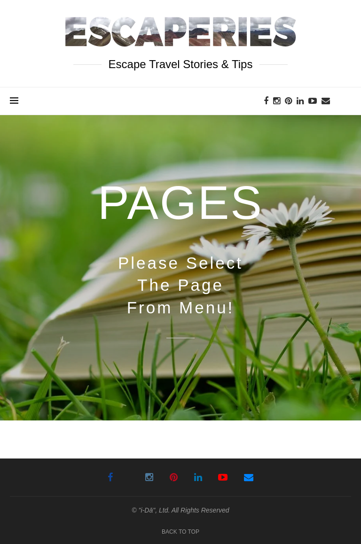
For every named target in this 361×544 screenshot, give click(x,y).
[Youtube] (312, 101)
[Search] (346, 101)
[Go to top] (180, 531)
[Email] (326, 101)
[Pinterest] (288, 101)
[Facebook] (266, 101)
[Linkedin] (300, 101)
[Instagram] (276, 101)
